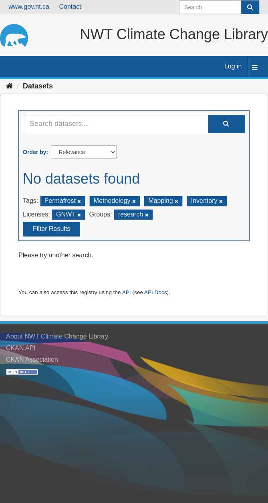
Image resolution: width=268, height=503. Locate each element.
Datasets (38, 86)
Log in (233, 66)
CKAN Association (32, 359)
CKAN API (21, 348)
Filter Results (51, 228)
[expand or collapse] (255, 67)
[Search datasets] (219, 7)
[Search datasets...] (115, 124)
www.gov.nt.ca (28, 6)
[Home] (9, 86)
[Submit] (250, 7)
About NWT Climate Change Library (57, 336)
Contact (70, 6)
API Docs (155, 292)
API (126, 292)
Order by (34, 152)
